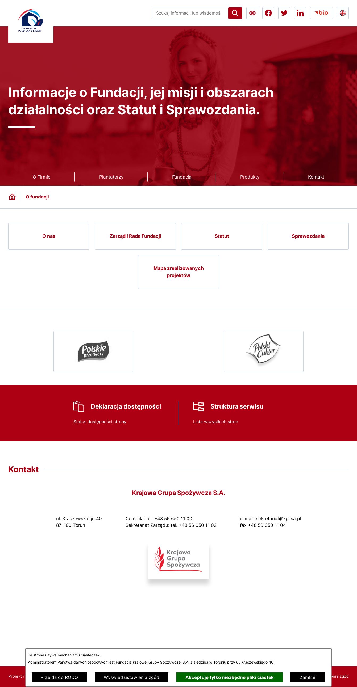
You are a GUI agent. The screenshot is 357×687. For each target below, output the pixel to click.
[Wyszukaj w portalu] (190, 13)
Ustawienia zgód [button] (333, 676)
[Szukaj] (235, 13)
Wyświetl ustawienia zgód (131, 677)
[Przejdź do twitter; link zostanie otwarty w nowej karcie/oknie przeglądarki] (284, 13)
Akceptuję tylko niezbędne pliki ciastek (229, 677)
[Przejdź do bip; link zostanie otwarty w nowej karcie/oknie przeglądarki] (321, 13)
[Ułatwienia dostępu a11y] (252, 13)
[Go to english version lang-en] (343, 13)
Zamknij (308, 677)
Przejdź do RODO (59, 677)
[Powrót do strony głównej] (12, 197)
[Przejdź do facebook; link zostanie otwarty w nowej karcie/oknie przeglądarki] (268, 13)
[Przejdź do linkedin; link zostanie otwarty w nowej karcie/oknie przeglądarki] (300, 13)
